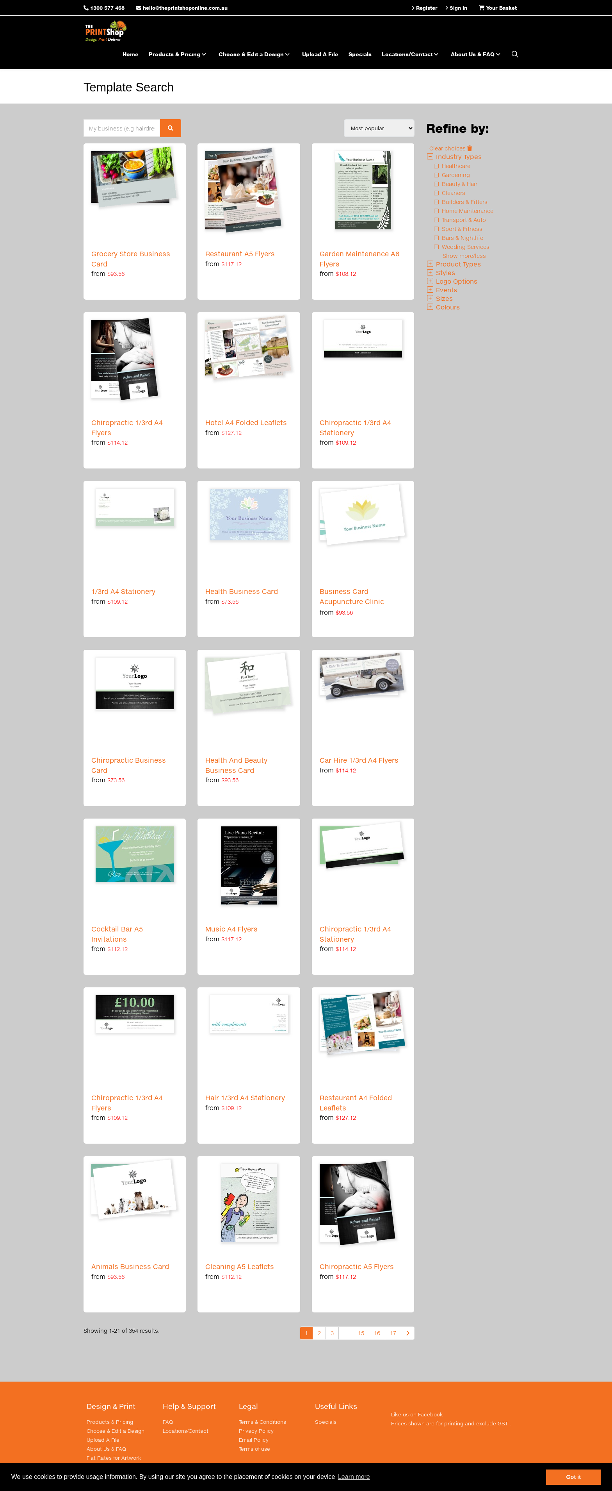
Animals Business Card (130, 1266)
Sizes (439, 298)
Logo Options (451, 281)
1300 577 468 (107, 8)
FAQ (168, 1422)
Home (131, 54)
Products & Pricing (178, 54)
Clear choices (450, 148)
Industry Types (454, 156)
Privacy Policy (256, 1431)
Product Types (453, 264)
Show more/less (464, 255)
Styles (440, 272)
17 (393, 1333)
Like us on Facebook (417, 1414)
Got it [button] (573, 1477)
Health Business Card (241, 591)
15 (361, 1333)
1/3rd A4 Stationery (123, 591)
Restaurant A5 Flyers (240, 254)
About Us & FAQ (477, 54)
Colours (443, 307)
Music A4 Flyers (231, 929)
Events (441, 289)
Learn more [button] (354, 1476)
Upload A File (320, 54)
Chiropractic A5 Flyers (357, 1266)
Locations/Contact (411, 54)
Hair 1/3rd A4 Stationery (245, 1098)
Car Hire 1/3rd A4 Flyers (359, 760)
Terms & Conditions (262, 1422)
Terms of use (254, 1449)
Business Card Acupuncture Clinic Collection (352, 601)
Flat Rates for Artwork (114, 1458)
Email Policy (254, 1440)
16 (377, 1333)
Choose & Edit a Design (255, 54)
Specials (360, 54)
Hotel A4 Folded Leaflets (246, 422)
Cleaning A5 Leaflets (239, 1266)
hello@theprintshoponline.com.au (182, 8)
